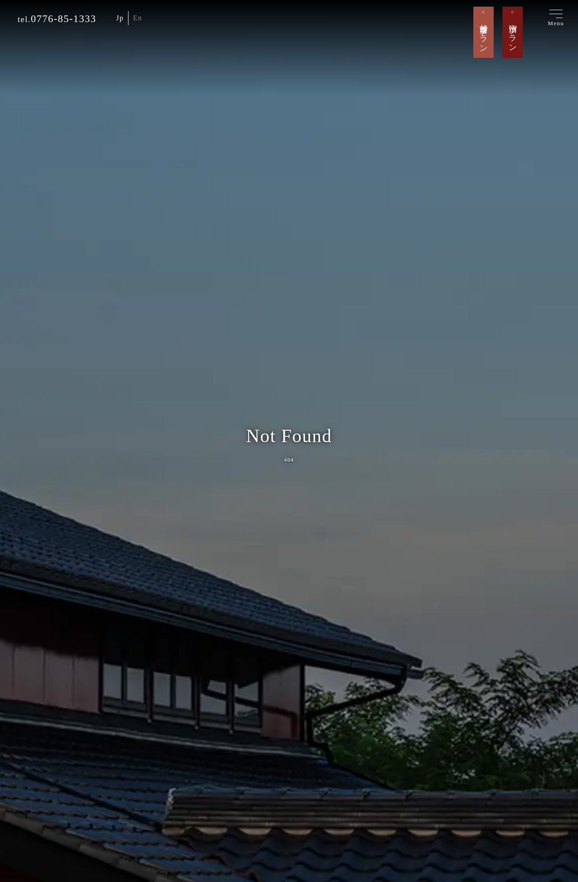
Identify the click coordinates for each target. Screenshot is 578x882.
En (137, 18)
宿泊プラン (512, 33)
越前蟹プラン (483, 33)
